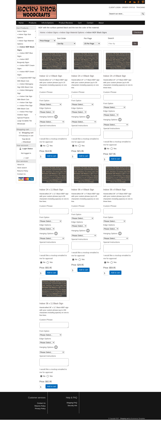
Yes (50, 147)
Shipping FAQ (72, 409)
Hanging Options (46, 117)
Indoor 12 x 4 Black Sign (50, 76)
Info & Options (48, 23)
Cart (80, 23)
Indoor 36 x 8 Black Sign (114, 191)
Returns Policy (22, 171)
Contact (90, 23)
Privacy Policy (40, 414)
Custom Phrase (45, 92)
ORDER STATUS (128, 7)
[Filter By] (120, 43)
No (44, 147)
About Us (20, 165)
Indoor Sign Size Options (24, 36)
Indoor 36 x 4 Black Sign (82, 191)
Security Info (72, 411)
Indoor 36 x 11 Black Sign (51, 307)
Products (32, 23)
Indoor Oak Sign (26, 102)
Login (27, 158)
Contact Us (21, 174)
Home (21, 23)
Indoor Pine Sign (26, 112)
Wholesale (21, 124)
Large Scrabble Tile (24, 121)
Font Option (44, 101)
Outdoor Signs (22, 115)
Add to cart (51, 157)
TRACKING (140, 7)
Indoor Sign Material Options (72, 32)
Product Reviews (66, 23)
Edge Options (45, 108)
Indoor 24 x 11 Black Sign (51, 191)
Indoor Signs (52, 32)
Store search (22, 168)
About (101, 23)
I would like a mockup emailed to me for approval (53, 141)
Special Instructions (47, 125)
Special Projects (23, 118)
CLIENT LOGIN (115, 7)
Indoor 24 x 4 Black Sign (82, 76)
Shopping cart (27, 133)
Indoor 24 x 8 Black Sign (114, 76)
